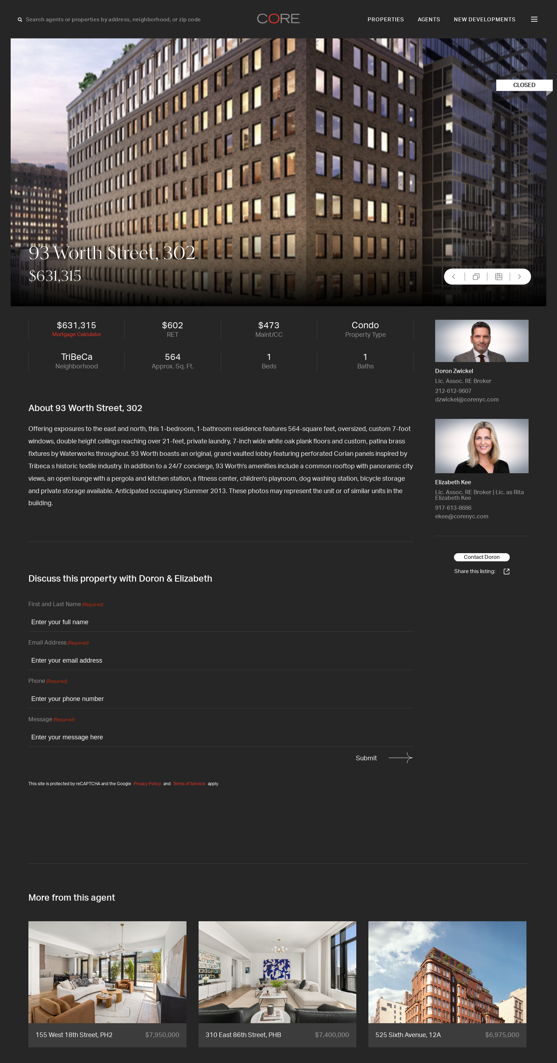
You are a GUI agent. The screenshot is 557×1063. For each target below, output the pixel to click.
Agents (429, 19)
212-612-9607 (453, 391)
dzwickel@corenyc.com (467, 400)
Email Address (58, 643)
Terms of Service (189, 784)
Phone (47, 681)
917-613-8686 (453, 508)
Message (51, 719)
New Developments (485, 19)
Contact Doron (482, 557)
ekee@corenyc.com (461, 516)
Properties (386, 19)
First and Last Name (65, 604)
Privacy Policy (147, 784)
